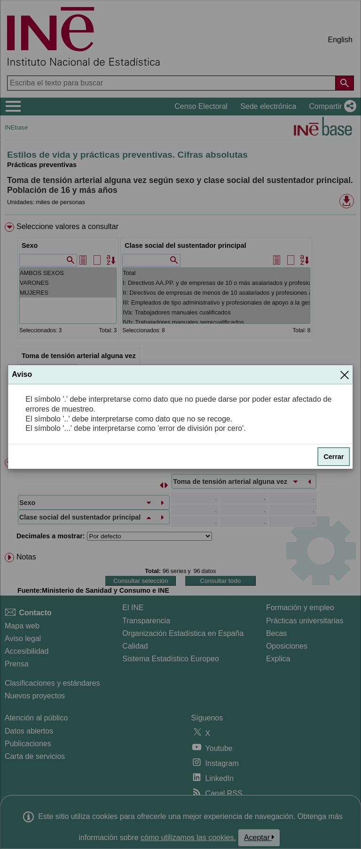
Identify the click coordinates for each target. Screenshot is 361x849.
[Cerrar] (344, 374)
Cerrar (333, 456)
